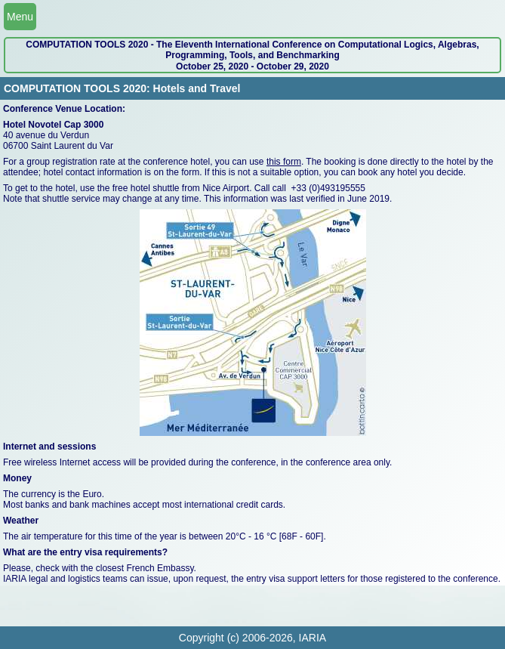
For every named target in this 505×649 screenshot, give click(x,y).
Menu (20, 17)
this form (283, 161)
